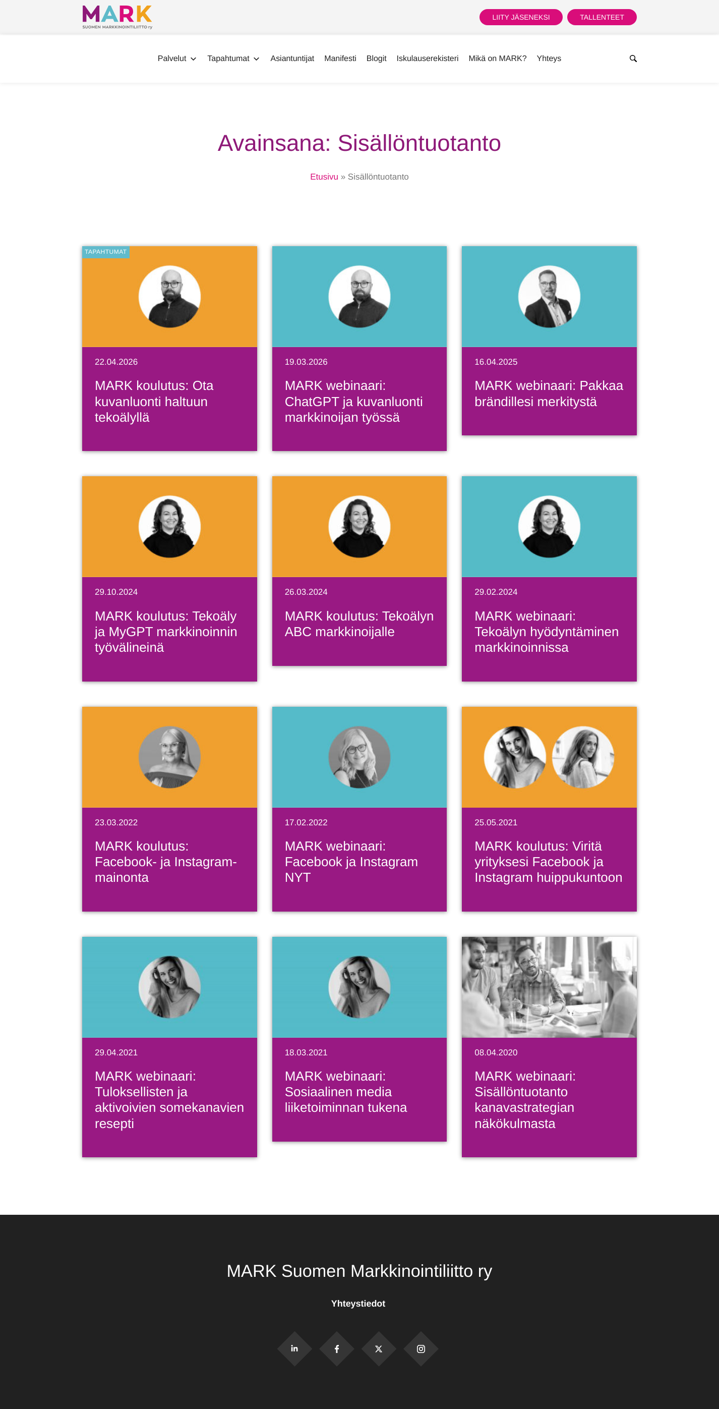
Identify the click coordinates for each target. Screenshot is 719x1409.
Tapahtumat (233, 59)
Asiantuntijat (293, 58)
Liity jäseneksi (521, 17)
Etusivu (324, 177)
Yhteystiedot (359, 1304)
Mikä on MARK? (497, 58)
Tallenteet (602, 17)
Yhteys (549, 58)
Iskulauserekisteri (428, 58)
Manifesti (340, 58)
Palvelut (178, 59)
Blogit (377, 58)
